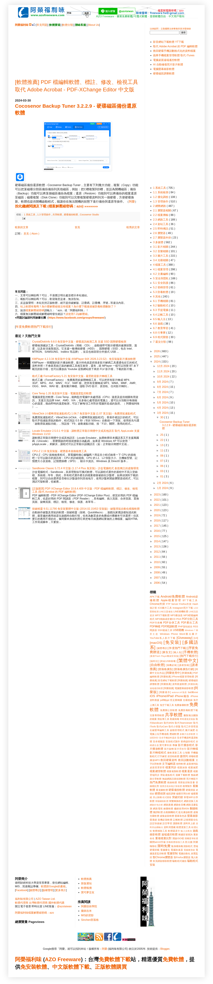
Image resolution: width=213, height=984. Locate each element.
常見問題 (42, 24)
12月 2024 (163, 366)
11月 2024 (163, 371)
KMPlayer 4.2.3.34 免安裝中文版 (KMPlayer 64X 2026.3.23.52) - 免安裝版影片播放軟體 (84, 359)
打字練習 (162, 756)
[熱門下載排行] (189, 655)
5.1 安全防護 (161, 282)
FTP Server (172, 604)
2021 (157, 504)
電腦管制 (172, 853)
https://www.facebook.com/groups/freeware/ (76, 317)
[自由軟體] (157, 665)
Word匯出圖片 (188, 634)
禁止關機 (157, 797)
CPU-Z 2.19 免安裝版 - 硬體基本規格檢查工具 (59, 451)
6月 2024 (163, 397)
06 (162, 466)
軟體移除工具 (160, 831)
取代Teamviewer (183, 723)
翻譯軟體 (158, 812)
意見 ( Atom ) (31, 233)
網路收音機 (180, 804)
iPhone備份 (182, 696)
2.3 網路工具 (161, 219)
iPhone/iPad (164, 696)
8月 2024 (163, 386)
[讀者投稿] (184, 665)
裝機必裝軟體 (165, 819)
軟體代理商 (21, 902)
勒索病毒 (174, 719)
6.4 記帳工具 (161, 314)
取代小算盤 (175, 726)
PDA (178, 619)
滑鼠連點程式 (167, 775)
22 (162, 440)
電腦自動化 (184, 853)
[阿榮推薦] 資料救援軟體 (173, 684)
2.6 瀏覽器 (159, 233)
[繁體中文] (187, 660)
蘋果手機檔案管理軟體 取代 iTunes (173, 55)
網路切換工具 (191, 801)
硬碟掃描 (190, 790)
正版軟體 (105, 967)
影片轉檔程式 (158, 752)
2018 (157, 520)
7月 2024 (163, 392)
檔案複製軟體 (174, 771)
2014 (157, 541)
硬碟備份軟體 (71, 214)
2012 (157, 551)
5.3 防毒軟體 (161, 292)
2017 (157, 525)
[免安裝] (172, 642)
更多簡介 (60, 890)
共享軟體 (58, 214)
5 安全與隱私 (161, 278)
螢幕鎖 (153, 819)
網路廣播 (168, 804)
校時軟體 (181, 763)
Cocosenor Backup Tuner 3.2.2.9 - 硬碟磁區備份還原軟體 (178, 425)
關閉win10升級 (158, 842)
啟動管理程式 (177, 730)
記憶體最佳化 (191, 819)
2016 (157, 530)
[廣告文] (167, 652)
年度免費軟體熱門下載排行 (34, 326)
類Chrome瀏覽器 (163, 857)
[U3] (196, 638)
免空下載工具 (167, 705)
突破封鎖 (177, 797)
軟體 (41, 967)
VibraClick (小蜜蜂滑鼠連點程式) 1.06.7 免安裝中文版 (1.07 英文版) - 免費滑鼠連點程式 (83, 413)
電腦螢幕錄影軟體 (163, 69)
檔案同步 (171, 767)
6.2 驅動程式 (161, 305)
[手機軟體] (190, 652)
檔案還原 (187, 771)
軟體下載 (79, 967)
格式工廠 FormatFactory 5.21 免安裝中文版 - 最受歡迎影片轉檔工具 (72, 376)
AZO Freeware (63, 959)
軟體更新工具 (183, 827)
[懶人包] (177, 652)
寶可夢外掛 (165, 745)
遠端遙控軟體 (169, 834)
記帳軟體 (178, 819)
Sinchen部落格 (90, 919)
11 (162, 450)
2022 (157, 499)
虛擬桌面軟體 (167, 816)
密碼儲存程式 (188, 741)
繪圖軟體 (168, 808)
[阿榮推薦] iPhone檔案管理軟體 (177, 676)
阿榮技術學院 (89, 906)
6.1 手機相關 (161, 301)
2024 (157, 361)
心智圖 (186, 752)
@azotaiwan (64, 906)
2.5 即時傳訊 (161, 228)
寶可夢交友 (87, 892)
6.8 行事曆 (159, 332)
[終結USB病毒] (168, 661)
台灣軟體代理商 (38, 902)
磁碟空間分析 (183, 793)
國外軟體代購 (56, 902)
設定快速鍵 (156, 823)
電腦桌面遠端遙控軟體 (166, 60)
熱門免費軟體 (158, 782)
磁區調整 (171, 793)
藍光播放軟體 (185, 812)
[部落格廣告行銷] (184, 669)
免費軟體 (173, 959)
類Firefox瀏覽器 (182, 857)
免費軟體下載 (115, 959)
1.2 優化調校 (161, 197)
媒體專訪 (35, 890)
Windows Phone (169, 634)
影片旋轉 (169, 748)
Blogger (164, 948)
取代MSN (169, 723)
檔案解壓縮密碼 (35, 310)
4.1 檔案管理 (161, 269)
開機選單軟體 (191, 838)
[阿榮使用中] (173, 672)
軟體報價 (86, 887)
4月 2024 (163, 407)
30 (162, 417)
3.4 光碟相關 (161, 260)
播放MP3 (155, 760)
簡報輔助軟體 (161, 801)
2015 (157, 536)
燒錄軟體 (172, 782)
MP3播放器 (176, 615)
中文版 (60, 967)
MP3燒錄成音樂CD (165, 619)
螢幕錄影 (192, 815)
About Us (93, 24)
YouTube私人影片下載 (163, 638)
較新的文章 (21, 227)
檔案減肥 (193, 767)
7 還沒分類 (160, 341)
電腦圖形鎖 (189, 850)
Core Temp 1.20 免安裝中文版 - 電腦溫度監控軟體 (61, 393)
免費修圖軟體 (182, 705)
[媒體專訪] (162, 648)
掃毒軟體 (193, 756)
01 (162, 476)
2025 (157, 356)
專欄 (174, 745)
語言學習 (167, 823)
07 (162, 460)
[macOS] (156, 642)
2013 (157, 546)
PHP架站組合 (185, 626)
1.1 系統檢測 (161, 192)
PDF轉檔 (155, 626)
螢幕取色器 (181, 816)
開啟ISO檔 (178, 838)
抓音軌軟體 (173, 756)
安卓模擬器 (159, 741)
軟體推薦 (86, 878)
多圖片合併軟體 (187, 734)
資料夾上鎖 (189, 823)
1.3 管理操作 (44, 214)
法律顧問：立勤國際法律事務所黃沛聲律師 (170, 28)
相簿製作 (187, 786)
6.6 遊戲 (158, 323)
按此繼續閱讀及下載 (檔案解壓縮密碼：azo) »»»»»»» (56, 206)
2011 (157, 556)
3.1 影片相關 (161, 246)
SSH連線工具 (165, 630)
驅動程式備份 (179, 861)
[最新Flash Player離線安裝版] (164, 656)
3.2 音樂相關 (161, 251)
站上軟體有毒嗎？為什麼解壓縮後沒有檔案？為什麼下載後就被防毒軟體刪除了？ (68, 306)
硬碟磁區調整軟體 (163, 73)
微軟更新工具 (174, 752)
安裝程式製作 (173, 741)
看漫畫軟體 (162, 790)
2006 (157, 582)
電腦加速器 (177, 850)
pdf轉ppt (164, 700)
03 (162, 471)
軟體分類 (67, 24)
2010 (157, 562)
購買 (121, 967)
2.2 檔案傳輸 (161, 215)
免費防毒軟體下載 (188, 710)
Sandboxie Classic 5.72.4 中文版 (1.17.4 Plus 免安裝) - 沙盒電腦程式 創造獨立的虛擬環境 (85, 468)
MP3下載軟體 (162, 615)
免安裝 (28, 967)
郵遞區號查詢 (185, 834)
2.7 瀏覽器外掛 (162, 237)
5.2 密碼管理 (161, 287)
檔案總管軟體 (158, 771)
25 (162, 434)
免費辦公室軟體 (168, 710)
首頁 (77, 227)
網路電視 (158, 808)
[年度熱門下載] (177, 648)
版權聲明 (47, 890)
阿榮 (132, 201)
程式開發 (166, 797)
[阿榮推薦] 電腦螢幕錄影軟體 (178, 688)
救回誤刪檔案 (186, 760)
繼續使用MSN (181, 808)
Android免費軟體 (173, 596)
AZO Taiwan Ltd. (45, 898)
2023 (157, 494)
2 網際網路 (160, 206)
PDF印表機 (156, 622)
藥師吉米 (86, 910)
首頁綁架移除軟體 (162, 861)
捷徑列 (184, 756)
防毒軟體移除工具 (176, 842)
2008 (157, 572)
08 (162, 455)
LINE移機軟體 (180, 611)
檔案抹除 (182, 767)
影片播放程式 (186, 745)
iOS (152, 696)
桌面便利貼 (192, 763)
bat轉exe (193, 692)
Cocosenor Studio (89, 214)
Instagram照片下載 (183, 608)
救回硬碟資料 (168, 760)
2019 (157, 515)
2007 (157, 577)
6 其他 (157, 296)
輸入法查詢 (186, 831)
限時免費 (164, 846)
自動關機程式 (170, 812)
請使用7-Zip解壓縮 (77, 314)
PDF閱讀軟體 (169, 626)
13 (162, 445)
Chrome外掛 (157, 604)
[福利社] (154, 661)
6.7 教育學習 (161, 328)
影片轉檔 (192, 748)
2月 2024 (163, 483)
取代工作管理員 (189, 726)
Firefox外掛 (185, 604)
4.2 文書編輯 (161, 273)
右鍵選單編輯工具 (159, 730)
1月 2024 (163, 488)
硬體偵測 (160, 793)
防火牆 (189, 842)
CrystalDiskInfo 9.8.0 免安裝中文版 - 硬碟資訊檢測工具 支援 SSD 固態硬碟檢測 (79, 341)
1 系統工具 (30, 214)
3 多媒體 (158, 242)
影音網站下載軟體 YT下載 (168, 41)
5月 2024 (163, 402)
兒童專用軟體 (157, 715)
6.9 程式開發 (161, 337)
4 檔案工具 (160, 264)
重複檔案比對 (163, 838)
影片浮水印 (180, 748)
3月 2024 (163, 412)
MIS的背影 (87, 915)
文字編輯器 (168, 763)
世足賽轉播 (176, 700)
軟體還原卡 (174, 831)
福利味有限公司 (24, 898)
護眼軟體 (178, 823)
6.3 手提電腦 (161, 310)
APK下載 (155, 596)
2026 (157, 351)
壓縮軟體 (174, 734)
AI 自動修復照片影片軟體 (168, 64)
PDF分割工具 (190, 618)
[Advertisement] (77, 50)
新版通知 (86, 883)
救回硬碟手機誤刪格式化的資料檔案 (174, 50)
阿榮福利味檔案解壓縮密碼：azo (34, 912)
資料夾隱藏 (170, 827)
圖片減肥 (190, 730)
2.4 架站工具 (161, 224)
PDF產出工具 (189, 622)
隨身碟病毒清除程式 (182, 846)
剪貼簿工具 (163, 719)
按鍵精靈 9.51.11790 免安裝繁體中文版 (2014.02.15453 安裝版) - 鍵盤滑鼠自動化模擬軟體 (86, 508)
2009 (157, 567)
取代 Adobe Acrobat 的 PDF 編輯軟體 (175, 46)
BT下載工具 (190, 600)
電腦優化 (165, 850)
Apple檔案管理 (171, 600)
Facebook (21, 890)
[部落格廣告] (165, 669)
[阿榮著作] (165, 692)
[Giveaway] (184, 637)
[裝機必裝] (172, 665)
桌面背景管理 (157, 767)
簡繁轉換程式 (176, 801)
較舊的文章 (133, 227)
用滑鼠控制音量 (186, 782)
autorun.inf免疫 (179, 692)
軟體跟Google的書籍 (53, 886)
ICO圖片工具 (165, 608)
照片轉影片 (192, 778)
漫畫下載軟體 (183, 775)
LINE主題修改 (166, 611)
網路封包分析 (156, 805)
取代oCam (162, 726)
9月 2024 (163, 381)
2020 (157, 510)
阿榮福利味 (28, 959)
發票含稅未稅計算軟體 (171, 786)
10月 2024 (163, 376)
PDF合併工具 (171, 622)
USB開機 (178, 630)
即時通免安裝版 (187, 719)
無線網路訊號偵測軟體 (174, 778)
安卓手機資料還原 (167, 738)
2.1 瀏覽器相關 (162, 210)
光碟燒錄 (188, 700)
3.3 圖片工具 (161, 255)
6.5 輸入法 (159, 319)
